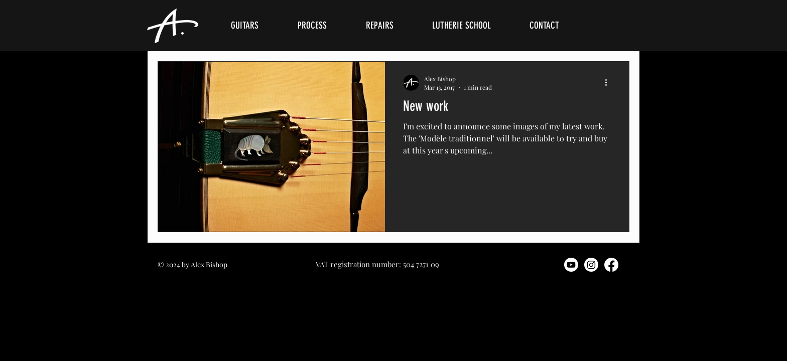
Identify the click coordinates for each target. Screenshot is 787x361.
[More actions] (609, 83)
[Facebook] (611, 265)
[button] (256, 26)
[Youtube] (571, 265)
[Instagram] (591, 265)
